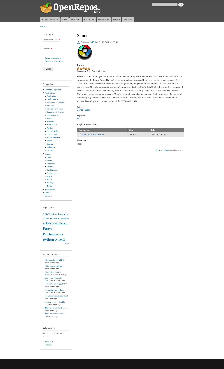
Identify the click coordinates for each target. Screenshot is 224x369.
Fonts (47, 193)
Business (50, 105)
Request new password (54, 61)
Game (49, 157)
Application (51, 96)
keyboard (53, 223)
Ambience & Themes (55, 102)
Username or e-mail (51, 40)
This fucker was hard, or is (55, 308)
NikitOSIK (49, 342)
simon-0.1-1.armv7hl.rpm (93, 135)
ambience (60, 214)
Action (49, 160)
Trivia (49, 186)
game (46, 218)
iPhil (94, 42)
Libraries (48, 196)
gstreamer (55, 218)
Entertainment (52, 115)
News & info (52, 125)
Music (49, 118)
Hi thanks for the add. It (54, 260)
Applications (50, 93)
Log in (157, 150)
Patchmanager (53, 234)
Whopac (48, 345)
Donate (116, 19)
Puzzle (49, 176)
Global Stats (103, 19)
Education (51, 173)
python (48, 239)
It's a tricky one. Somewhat (56, 296)
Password (47, 49)
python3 (59, 239)
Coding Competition (53, 90)
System (50, 144)
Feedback (128, 19)
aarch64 (48, 214)
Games (48, 154)
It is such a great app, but (55, 284)
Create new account (53, 58)
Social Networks (53, 137)
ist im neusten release (53, 266)
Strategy (50, 183)
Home (42, 26)
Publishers (75, 19)
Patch (47, 228)
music (64, 223)
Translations (50, 190)
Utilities (50, 150)
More (67, 243)
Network (50, 122)
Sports (49, 141)
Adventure (51, 164)
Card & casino (52, 170)
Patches (50, 128)
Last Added (89, 19)
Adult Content (52, 99)
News (64, 19)
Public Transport (53, 134)
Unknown (51, 147)
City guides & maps (55, 109)
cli (67, 215)
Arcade (50, 167)
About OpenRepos (50, 19)
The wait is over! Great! (54, 314)
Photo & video (53, 131)
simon (79, 118)
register (166, 150)
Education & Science (55, 112)
